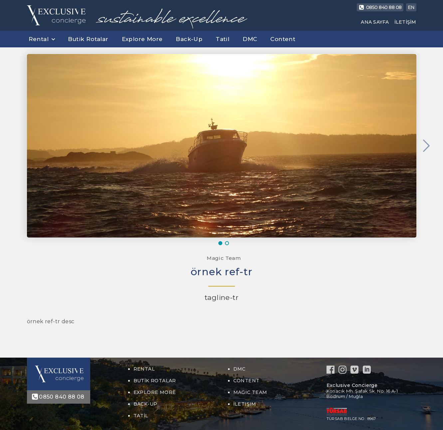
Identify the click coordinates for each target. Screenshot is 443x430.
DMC (250, 39)
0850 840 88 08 (380, 7)
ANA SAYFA (375, 22)
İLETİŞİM (405, 22)
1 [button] (221, 243)
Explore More (142, 39)
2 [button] (228, 243)
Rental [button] (39, 39)
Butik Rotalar (88, 39)
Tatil (222, 39)
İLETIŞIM (244, 404)
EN (411, 7)
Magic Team (223, 258)
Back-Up (189, 39)
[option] (221, 146)
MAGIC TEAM (250, 392)
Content (282, 39)
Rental (144, 369)
